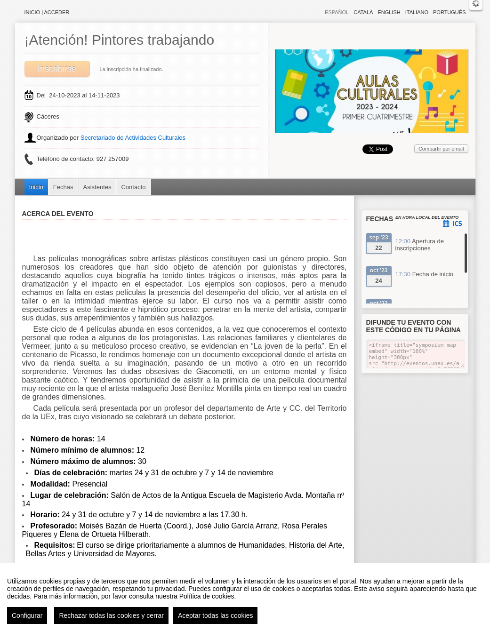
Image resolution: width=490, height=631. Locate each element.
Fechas (63, 187)
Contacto (133, 187)
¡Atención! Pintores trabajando (119, 40)
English (389, 12)
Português (449, 12)
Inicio (32, 12)
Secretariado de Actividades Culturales (132, 137)
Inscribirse (57, 68)
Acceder (57, 12)
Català (363, 12)
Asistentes (97, 187)
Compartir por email (441, 149)
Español (337, 12)
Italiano (416, 12)
